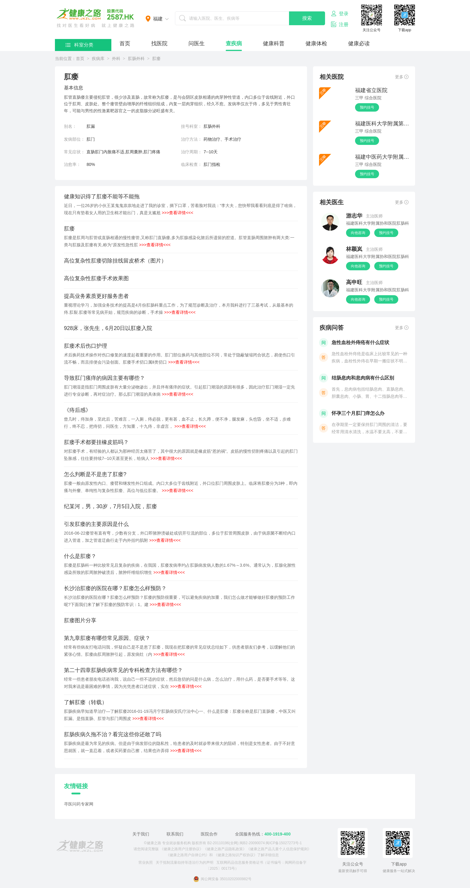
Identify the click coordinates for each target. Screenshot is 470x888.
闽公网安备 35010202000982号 (222, 879)
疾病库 (98, 58)
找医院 (159, 43)
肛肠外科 (136, 58)
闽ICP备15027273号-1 (284, 843)
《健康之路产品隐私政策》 (224, 849)
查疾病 (234, 43)
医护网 (95, 18)
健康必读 (359, 43)
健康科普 (274, 43)
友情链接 (76, 786)
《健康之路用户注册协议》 (181, 849)
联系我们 (175, 834)
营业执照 (145, 862)
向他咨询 (358, 233)
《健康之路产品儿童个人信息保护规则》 (278, 849)
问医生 (196, 43)
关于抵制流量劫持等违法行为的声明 (184, 862)
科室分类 (79, 44)
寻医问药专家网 (78, 804)
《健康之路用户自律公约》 (187, 855)
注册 (339, 24)
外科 (116, 58)
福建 (158, 18)
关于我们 (140, 834)
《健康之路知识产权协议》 (235, 855)
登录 (339, 13)
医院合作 (209, 834)
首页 (124, 43)
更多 (401, 76)
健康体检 (316, 43)
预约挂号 (367, 107)
